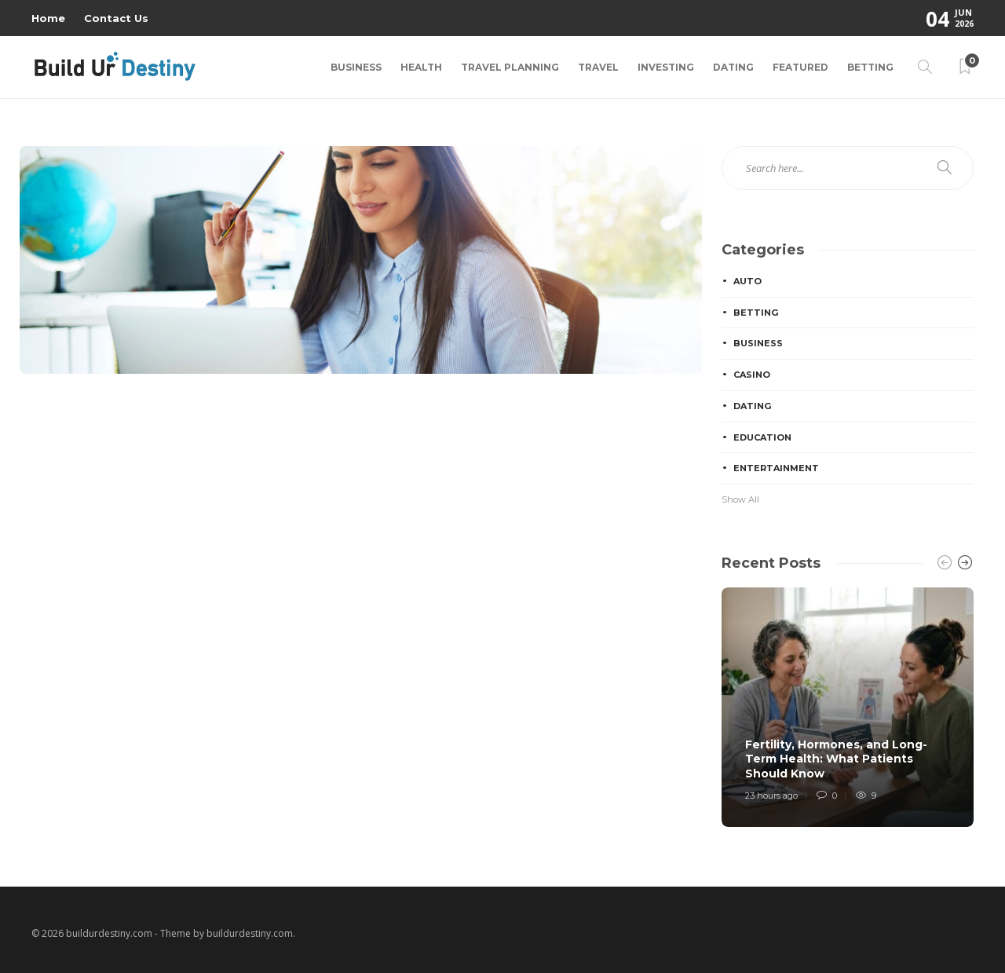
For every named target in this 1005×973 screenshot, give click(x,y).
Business (356, 67)
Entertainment (776, 468)
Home (48, 18)
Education (762, 437)
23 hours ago (771, 795)
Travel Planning (510, 67)
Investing (666, 67)
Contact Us (116, 18)
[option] (848, 707)
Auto (747, 281)
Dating (733, 67)
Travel (598, 67)
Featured (800, 67)
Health (421, 67)
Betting (870, 67)
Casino (751, 374)
